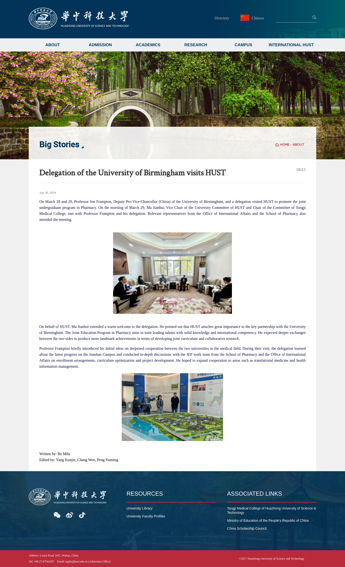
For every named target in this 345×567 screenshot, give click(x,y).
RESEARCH (195, 45)
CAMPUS (244, 45)
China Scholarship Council (246, 528)
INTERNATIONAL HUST (291, 45)
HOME (284, 144)
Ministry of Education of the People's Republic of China (268, 520)
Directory (221, 18)
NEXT (301, 169)
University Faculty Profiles (145, 516)
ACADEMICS (148, 45)
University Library (139, 508)
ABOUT (52, 45)
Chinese (253, 18)
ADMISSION (100, 45)
